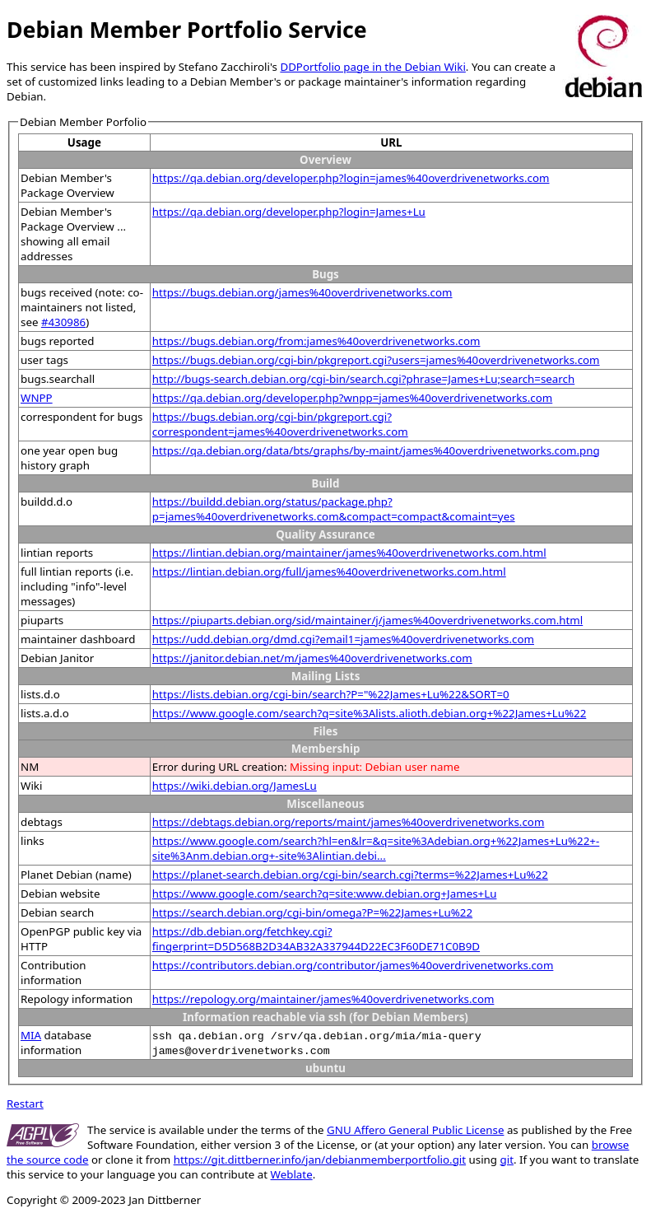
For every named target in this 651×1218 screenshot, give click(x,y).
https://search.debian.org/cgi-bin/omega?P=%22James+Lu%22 (312, 912)
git (507, 1159)
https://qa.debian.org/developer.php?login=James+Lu (288, 211)
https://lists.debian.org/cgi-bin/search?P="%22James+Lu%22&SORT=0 (330, 694)
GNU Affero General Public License (415, 1129)
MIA (31, 1035)
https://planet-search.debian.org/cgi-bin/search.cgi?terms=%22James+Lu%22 (350, 874)
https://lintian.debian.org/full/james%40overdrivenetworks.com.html (329, 571)
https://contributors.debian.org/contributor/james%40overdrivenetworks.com (353, 965)
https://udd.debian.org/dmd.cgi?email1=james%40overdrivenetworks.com (343, 639)
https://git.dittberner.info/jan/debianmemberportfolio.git (320, 1159)
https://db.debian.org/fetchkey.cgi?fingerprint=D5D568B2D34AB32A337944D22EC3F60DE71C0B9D (316, 939)
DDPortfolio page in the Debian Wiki (372, 66)
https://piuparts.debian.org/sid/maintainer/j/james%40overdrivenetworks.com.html (367, 620)
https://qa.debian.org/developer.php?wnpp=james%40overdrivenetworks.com (352, 397)
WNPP (37, 397)
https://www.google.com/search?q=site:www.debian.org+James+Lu (324, 893)
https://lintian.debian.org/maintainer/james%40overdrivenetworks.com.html (349, 552)
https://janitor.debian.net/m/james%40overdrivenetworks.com (312, 658)
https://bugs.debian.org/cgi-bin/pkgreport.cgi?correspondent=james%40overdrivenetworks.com (280, 424)
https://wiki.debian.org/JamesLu (234, 785)
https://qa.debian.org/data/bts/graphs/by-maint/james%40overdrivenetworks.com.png (376, 450)
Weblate (292, 1174)
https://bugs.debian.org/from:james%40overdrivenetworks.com (316, 341)
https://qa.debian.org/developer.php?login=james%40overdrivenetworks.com (351, 177)
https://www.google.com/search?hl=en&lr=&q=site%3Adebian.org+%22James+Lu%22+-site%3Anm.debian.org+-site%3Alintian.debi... (375, 848)
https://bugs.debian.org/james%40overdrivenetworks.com (302, 292)
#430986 (63, 322)
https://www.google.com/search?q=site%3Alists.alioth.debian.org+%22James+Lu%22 (369, 713)
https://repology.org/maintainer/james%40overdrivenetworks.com (323, 999)
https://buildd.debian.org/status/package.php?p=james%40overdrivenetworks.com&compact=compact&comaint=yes (333, 509)
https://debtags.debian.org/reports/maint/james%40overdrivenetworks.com (348, 821)
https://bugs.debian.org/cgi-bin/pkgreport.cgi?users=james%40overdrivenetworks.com (376, 359)
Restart (25, 1103)
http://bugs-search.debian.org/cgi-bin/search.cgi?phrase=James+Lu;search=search (363, 378)
